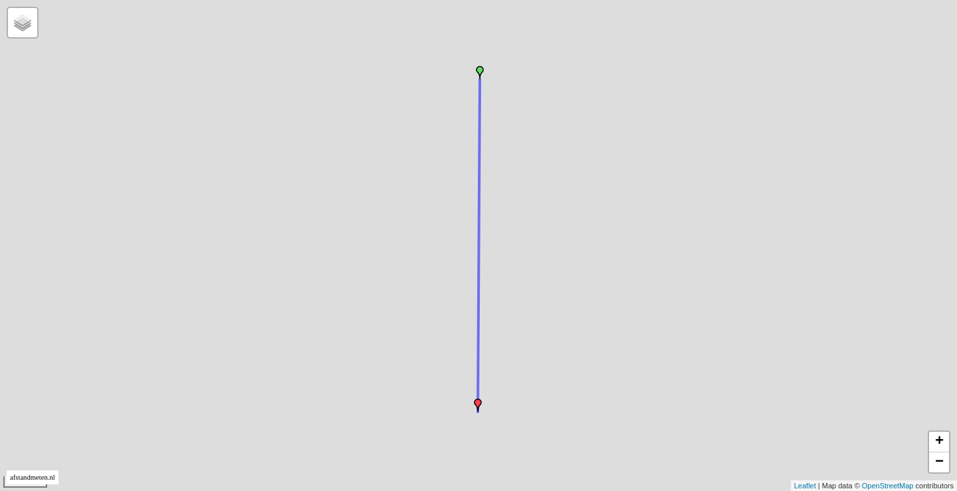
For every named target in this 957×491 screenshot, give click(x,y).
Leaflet (805, 486)
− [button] (939, 462)
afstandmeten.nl (32, 477)
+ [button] (939, 442)
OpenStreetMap (888, 486)
